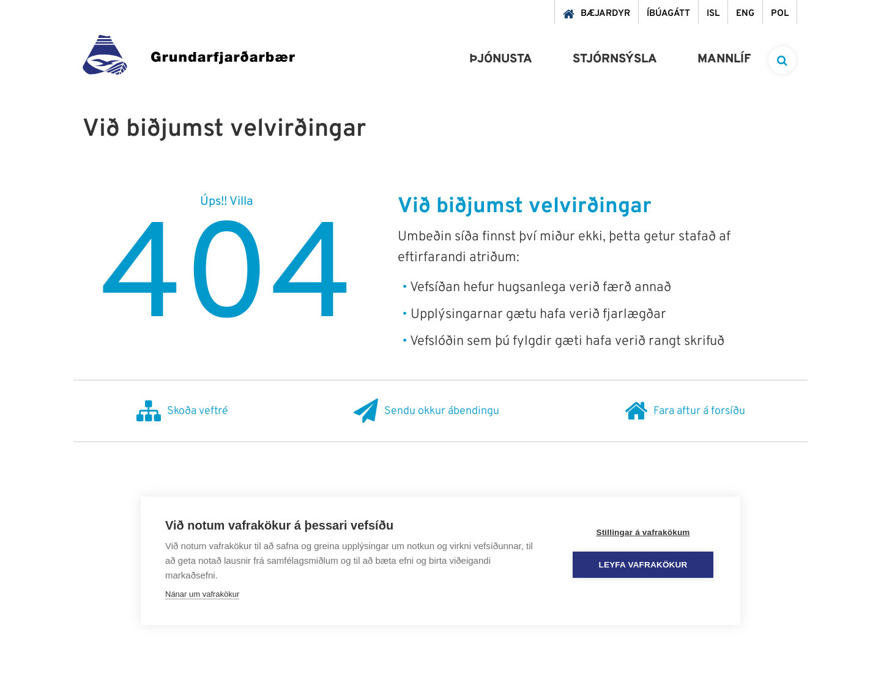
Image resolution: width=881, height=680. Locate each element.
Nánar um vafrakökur (202, 594)
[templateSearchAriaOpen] (782, 60)
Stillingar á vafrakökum (643, 532)
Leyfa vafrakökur (643, 564)
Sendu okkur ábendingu (426, 411)
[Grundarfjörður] (189, 58)
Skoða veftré (182, 411)
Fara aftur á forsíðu (685, 411)
